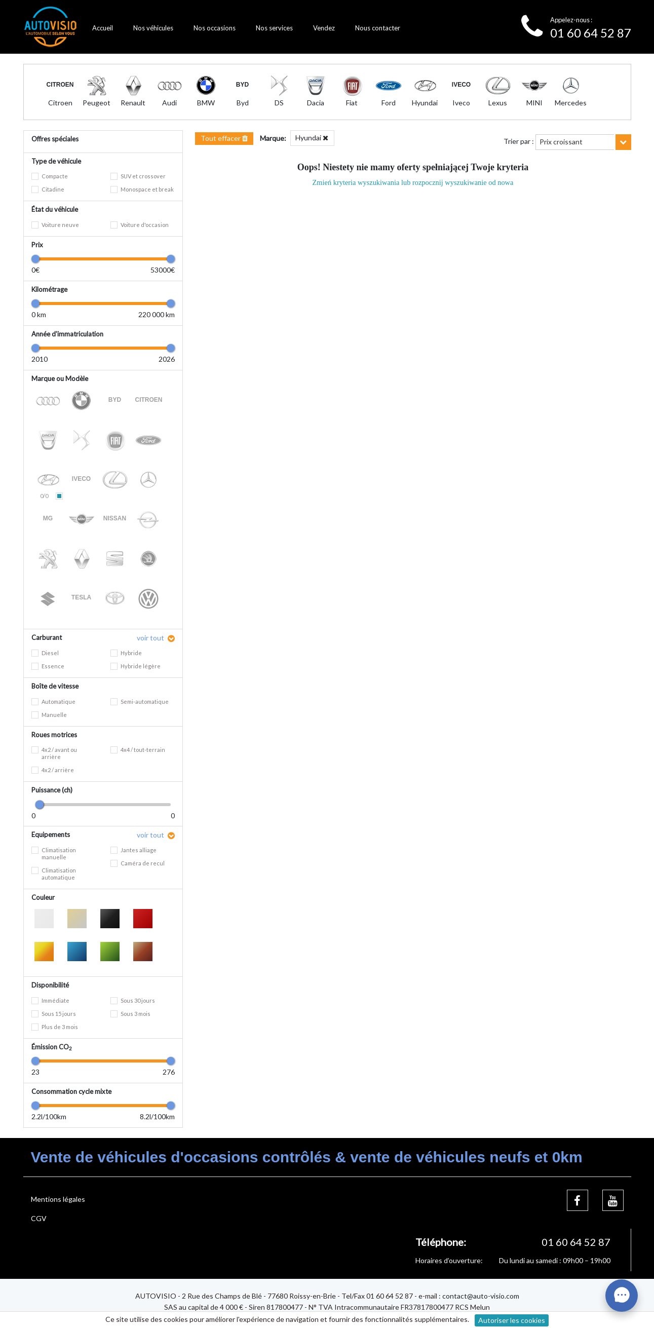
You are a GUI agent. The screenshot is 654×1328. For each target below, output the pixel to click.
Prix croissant (561, 141)
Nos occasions (215, 28)
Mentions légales (58, 1199)
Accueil (102, 28)
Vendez (324, 28)
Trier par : (519, 141)
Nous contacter (377, 28)
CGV (39, 1218)
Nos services (274, 28)
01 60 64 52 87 (590, 32)
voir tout (151, 637)
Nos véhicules (153, 28)
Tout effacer (224, 138)
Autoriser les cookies (511, 1320)
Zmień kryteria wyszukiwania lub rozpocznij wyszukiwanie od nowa (413, 182)
